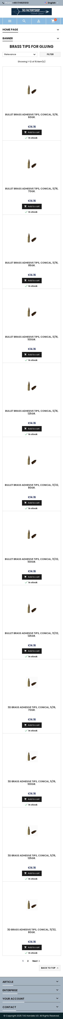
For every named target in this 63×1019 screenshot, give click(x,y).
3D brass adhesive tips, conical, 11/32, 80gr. (31, 931)
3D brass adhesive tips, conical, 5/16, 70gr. (32, 709)
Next (36, 961)
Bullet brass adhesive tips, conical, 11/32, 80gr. (32, 486)
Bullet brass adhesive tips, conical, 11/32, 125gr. (32, 635)
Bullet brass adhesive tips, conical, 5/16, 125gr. (31, 412)
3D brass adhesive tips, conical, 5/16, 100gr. (32, 783)
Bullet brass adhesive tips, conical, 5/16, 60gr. (31, 116)
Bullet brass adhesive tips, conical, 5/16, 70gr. (31, 190)
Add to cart (31, 132)
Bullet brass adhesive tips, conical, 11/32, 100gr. (32, 560)
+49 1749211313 (20, 2)
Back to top (50, 967)
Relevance (20, 55)
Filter (50, 54)
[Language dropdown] (52, 3)
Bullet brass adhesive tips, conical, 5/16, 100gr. (31, 338)
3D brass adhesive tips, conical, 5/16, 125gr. (32, 857)
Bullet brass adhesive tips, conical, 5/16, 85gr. (31, 264)
